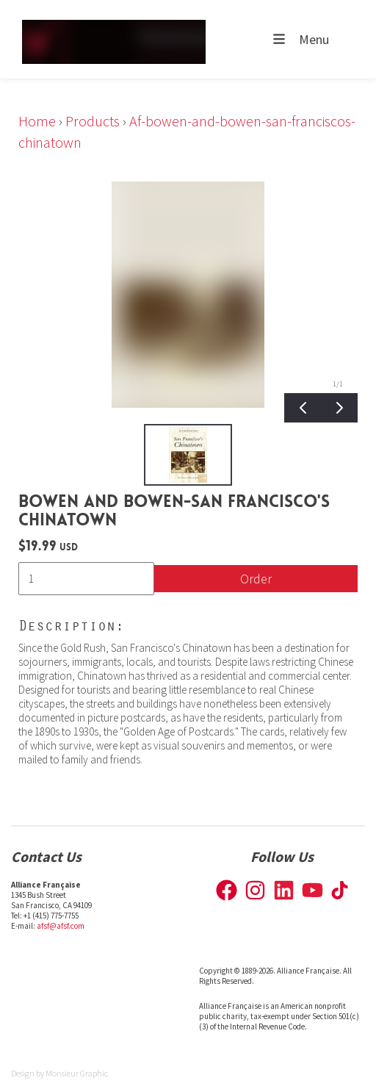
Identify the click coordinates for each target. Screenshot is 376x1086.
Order (256, 578)
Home (37, 121)
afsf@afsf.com (60, 926)
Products (92, 121)
